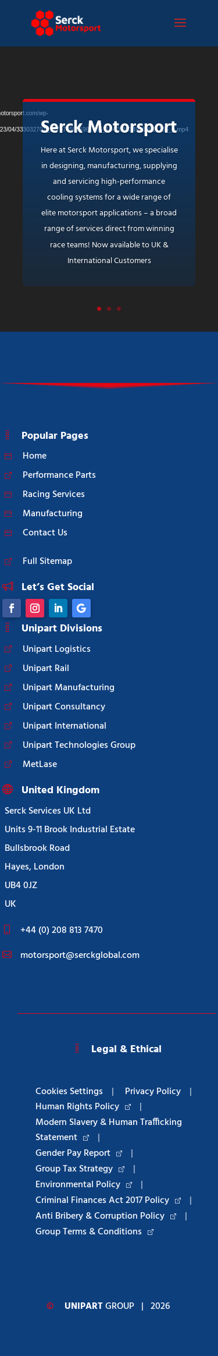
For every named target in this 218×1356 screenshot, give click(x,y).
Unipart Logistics (57, 649)
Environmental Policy (83, 1184)
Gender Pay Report (78, 1153)
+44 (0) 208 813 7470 (61, 930)
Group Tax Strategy (79, 1169)
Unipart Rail (46, 668)
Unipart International (64, 726)
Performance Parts (59, 475)
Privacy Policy (153, 1091)
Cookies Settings (69, 1091)
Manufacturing (53, 513)
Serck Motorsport (109, 128)
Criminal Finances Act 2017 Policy (108, 1200)
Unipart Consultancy (64, 707)
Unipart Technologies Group (79, 745)
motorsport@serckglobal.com (80, 955)
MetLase (40, 764)
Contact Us (45, 533)
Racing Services (54, 494)
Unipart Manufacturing (69, 687)
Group (99, 1306)
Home (35, 456)
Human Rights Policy (83, 1106)
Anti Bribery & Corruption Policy (105, 1216)
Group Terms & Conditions (94, 1232)
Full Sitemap (47, 561)
